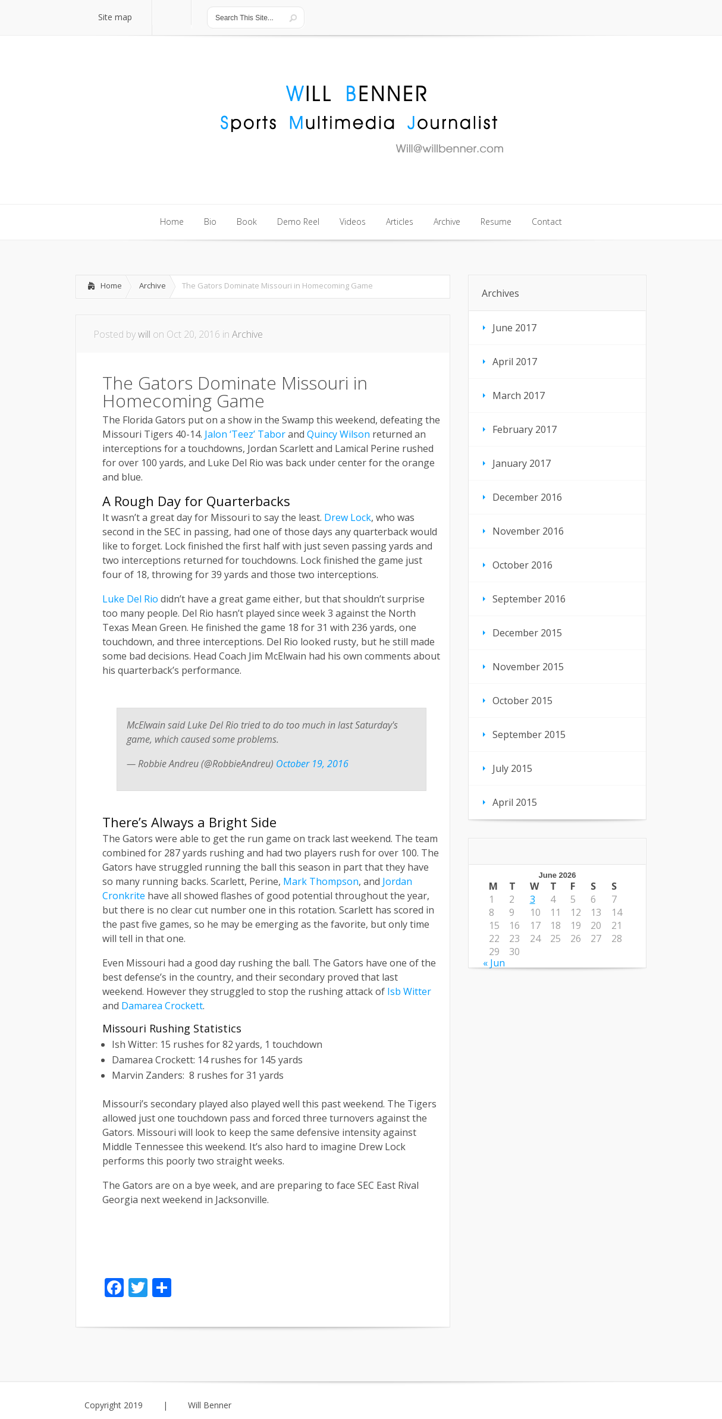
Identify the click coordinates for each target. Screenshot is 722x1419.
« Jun (494, 962)
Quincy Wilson (338, 434)
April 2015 (514, 802)
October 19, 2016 (312, 763)
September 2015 (529, 734)
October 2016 (522, 565)
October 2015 (522, 700)
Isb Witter (409, 991)
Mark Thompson (321, 881)
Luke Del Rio (130, 598)
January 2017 (521, 463)
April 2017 (514, 361)
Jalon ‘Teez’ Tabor (245, 434)
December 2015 (527, 632)
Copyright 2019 (113, 1405)
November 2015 (528, 666)
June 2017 (514, 327)
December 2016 (527, 497)
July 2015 (512, 768)
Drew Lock (347, 517)
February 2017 (524, 429)
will (144, 334)
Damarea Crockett (162, 1005)
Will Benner (209, 1405)
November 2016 (528, 531)
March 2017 (518, 395)
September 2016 (529, 598)
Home (111, 285)
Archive (152, 285)
